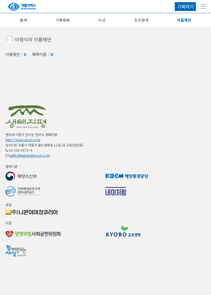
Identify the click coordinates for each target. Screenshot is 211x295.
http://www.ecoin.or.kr (22, 139)
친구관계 (141, 20)
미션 (102, 20)
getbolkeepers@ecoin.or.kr (30, 155)
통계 (23, 20)
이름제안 (184, 20)
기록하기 (185, 6)
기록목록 (62, 20)
